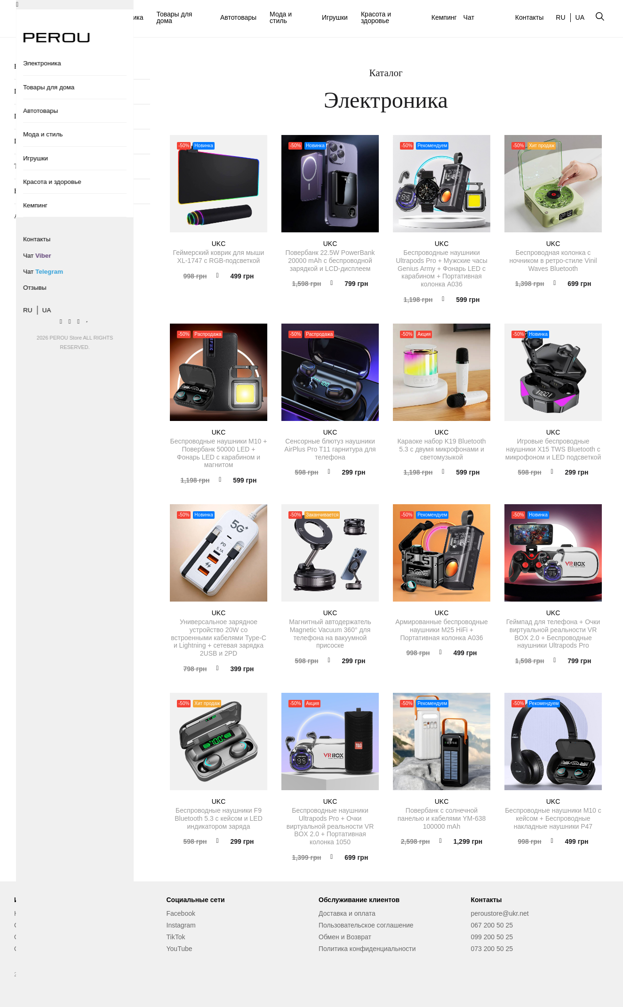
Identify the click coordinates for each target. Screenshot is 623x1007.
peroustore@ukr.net (500, 913)
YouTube (179, 948)
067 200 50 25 (492, 925)
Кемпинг (444, 17)
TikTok (176, 937)
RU (560, 17)
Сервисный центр (41, 925)
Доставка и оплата (347, 913)
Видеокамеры (33, 191)
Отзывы (26, 948)
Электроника (124, 17)
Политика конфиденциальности (367, 948)
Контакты (529, 17)
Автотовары (238, 17)
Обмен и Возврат (345, 937)
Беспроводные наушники (49, 66)
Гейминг (26, 141)
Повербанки (31, 91)
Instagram (181, 925)
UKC (219, 243)
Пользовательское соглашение (366, 925)
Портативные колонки (45, 116)
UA (579, 17)
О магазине (31, 937)
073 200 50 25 (492, 948)
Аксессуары (31, 216)
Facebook (181, 913)
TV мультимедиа (37, 166)
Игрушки (335, 17)
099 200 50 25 (492, 937)
